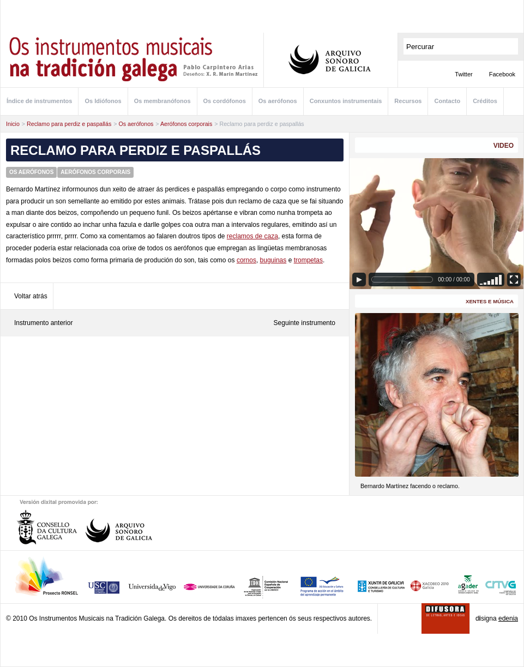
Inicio (13, 124)
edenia (508, 618)
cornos (246, 260)
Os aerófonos (277, 101)
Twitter (463, 74)
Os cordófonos (224, 101)
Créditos (485, 101)
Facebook (502, 74)
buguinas (273, 260)
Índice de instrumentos (39, 101)
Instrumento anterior (43, 323)
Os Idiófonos (103, 101)
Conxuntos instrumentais (346, 101)
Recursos (407, 101)
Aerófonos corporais (186, 124)
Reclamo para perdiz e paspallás (69, 124)
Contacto (447, 101)
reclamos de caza (252, 236)
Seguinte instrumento (304, 323)
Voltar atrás (30, 296)
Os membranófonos (162, 101)
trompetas (308, 260)
